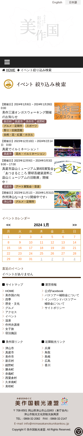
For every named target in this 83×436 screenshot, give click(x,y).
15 (8, 248)
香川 (46, 365)
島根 (46, 356)
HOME (10, 70)
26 (52, 253)
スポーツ (31, 125)
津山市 (8, 201)
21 (74, 248)
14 (74, 242)
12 (52, 242)
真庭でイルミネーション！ (20, 149)
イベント (9, 316)
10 (31, 242)
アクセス (9, 312)
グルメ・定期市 (13, 125)
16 (20, 248)
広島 (46, 360)
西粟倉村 (9, 378)
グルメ (8, 307)
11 (41, 242)
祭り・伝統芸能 (13, 130)
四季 (6, 299)
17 (31, 248)
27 (63, 253)
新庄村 (8, 121)
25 (41, 253)
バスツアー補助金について (60, 295)
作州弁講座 (11, 324)
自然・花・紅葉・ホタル (18, 134)
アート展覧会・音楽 (28, 186)
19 (52, 248)
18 (41, 248)
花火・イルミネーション (30, 153)
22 (8, 253)
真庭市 (19, 121)
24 (31, 253)
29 (8, 259)
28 (74, 253)
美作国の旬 (11, 295)
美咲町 (8, 386)
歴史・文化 (11, 303)
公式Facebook (53, 291)
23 (20, 253)
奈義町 (8, 373)
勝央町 (8, 369)
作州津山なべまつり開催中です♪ (24, 197)
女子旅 (8, 329)
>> (74, 225)
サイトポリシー (53, 307)
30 (20, 259)
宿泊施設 (9, 333)
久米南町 (9, 382)
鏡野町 (41, 121)
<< (8, 225)
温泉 (6, 320)
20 (63, 248)
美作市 (30, 121)
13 (63, 242)
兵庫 (46, 348)
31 (31, 259)
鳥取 (46, 352)
